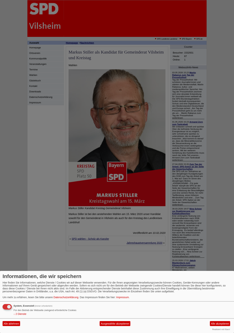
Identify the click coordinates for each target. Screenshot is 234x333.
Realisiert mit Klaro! (221, 329)
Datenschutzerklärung (66, 297)
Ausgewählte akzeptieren (115, 323)
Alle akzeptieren (220, 323)
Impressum (122, 297)
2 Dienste (20, 313)
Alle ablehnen (11, 323)
